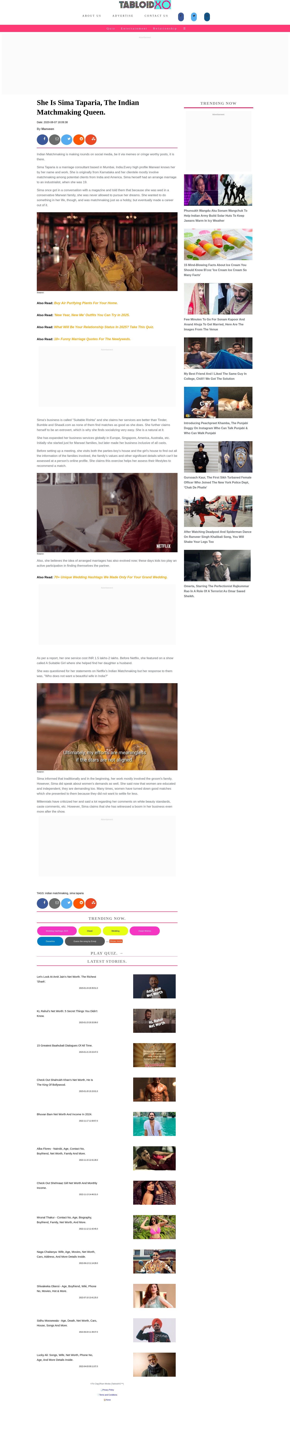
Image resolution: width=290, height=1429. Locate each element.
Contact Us (156, 15)
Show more (116, 941)
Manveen (47, 129)
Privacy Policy (108, 1390)
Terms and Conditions (108, 1395)
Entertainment (134, 28)
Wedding (115, 931)
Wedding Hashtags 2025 (57, 931)
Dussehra (50, 941)
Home (108, 1400)
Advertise (123, 15)
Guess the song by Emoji (85, 941)
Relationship (165, 28)
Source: (40, 292)
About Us (91, 15)
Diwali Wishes (144, 931)
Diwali (89, 931)
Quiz (111, 28)
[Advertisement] (145, 66)
